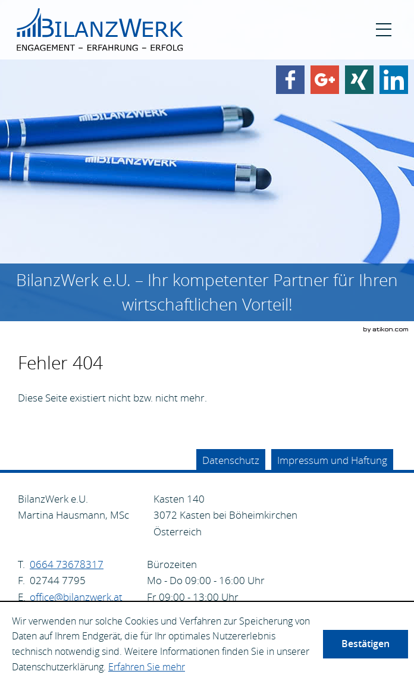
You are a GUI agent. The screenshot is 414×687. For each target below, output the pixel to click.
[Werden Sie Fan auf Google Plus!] (324, 79)
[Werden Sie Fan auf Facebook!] (290, 79)
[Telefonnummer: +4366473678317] (67, 564)
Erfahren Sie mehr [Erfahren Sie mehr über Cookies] (146, 666)
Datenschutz (230, 460)
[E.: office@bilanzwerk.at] (76, 597)
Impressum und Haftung (332, 460)
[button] (383, 29)
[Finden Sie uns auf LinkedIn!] (394, 79)
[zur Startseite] (100, 29)
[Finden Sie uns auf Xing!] (359, 79)
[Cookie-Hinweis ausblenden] (365, 644)
